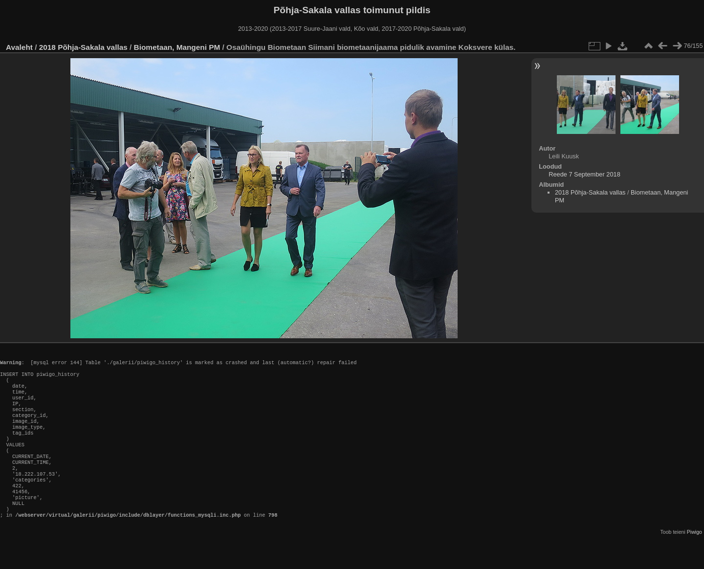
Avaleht (19, 47)
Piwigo (694, 561)
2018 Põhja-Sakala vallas (83, 47)
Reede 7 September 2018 (584, 174)
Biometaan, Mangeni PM (177, 47)
